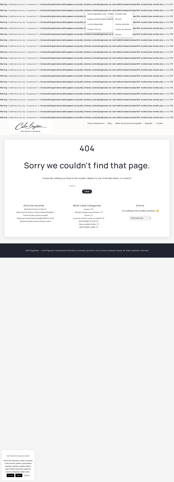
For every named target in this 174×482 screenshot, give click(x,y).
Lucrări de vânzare (123, 29)
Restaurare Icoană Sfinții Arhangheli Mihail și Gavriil (35, 218)
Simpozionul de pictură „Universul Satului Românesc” (35, 212)
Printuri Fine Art (94, 29)
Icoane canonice (122, 24)
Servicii (118, 34)
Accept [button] (10, 475)
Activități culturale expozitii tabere (87, 212)
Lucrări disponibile (95, 24)
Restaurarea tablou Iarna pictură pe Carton (35, 221)
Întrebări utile (120, 14)
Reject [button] (19, 475)
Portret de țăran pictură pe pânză (35, 215)
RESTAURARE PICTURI (87, 221)
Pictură (118, 19)
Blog (109, 123)
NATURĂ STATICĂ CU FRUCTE (35, 209)
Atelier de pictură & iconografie (128, 123)
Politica (26, 475)
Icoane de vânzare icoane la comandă (87, 218)
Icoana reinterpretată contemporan (102, 19)
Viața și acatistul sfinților (87, 224)
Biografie (148, 123)
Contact (159, 123)
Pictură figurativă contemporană (101, 14)
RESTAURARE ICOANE (87, 227)
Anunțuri (87, 209)
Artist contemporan (95, 123)
